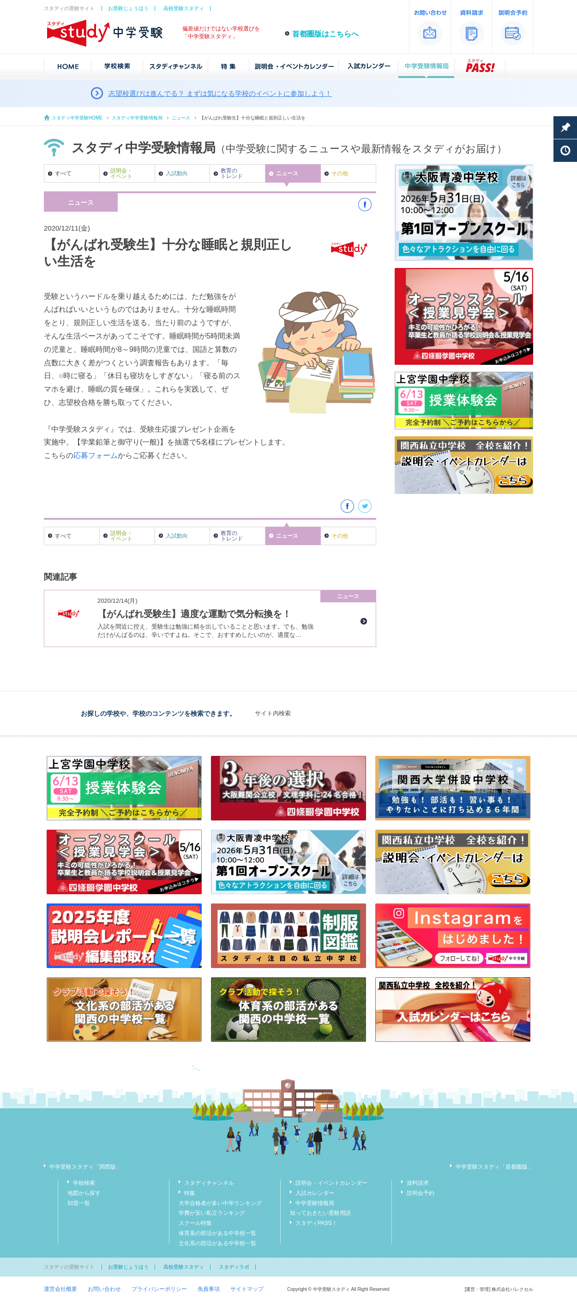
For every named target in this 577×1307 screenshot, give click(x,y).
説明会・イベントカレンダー (331, 1183)
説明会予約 (420, 1193)
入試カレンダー (314, 1193)
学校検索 (84, 1183)
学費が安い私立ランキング (212, 1213)
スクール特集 (195, 1223)
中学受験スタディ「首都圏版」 (494, 1167)
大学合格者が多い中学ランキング (220, 1203)
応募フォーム (95, 455)
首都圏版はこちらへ (325, 34)
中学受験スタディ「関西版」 (85, 1167)
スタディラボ (234, 1267)
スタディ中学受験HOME (77, 117)
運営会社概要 (60, 1289)
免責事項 (209, 1289)
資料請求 (418, 1183)
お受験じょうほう (128, 8)
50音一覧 (78, 1203)
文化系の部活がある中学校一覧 (217, 1243)
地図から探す (84, 1193)
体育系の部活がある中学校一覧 (217, 1233)
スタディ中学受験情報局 (137, 117)
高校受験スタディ (183, 8)
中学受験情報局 (314, 1203)
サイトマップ (247, 1289)
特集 (189, 1193)
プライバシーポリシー (159, 1289)
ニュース (181, 117)
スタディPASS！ (316, 1223)
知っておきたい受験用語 (320, 1213)
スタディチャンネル (209, 1183)
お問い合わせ (104, 1289)
